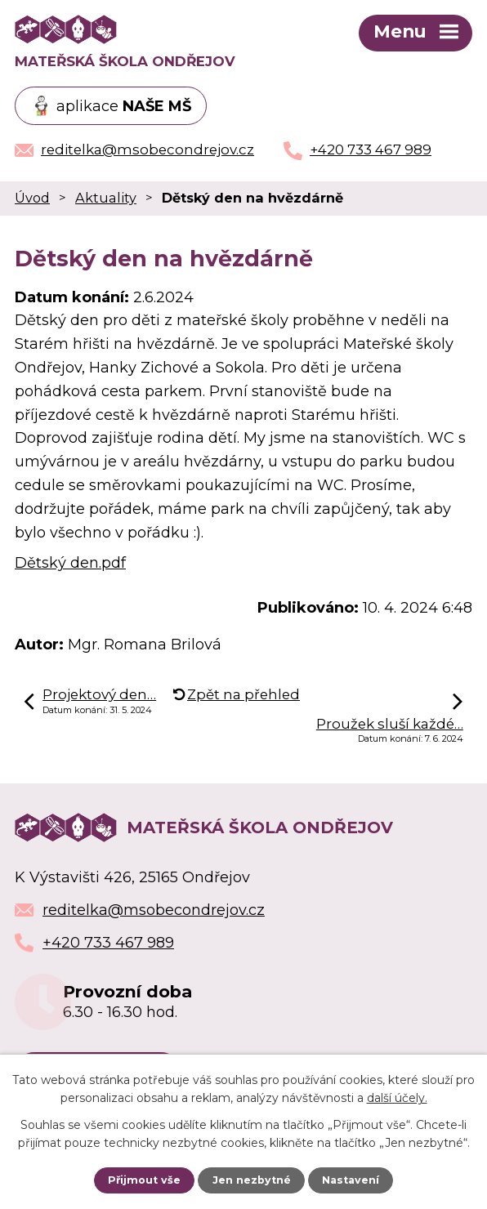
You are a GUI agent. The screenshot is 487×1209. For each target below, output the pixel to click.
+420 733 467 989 (108, 943)
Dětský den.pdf (70, 563)
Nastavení (350, 1180)
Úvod (32, 198)
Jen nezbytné (251, 1180)
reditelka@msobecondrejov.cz (153, 910)
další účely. (397, 1098)
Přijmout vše (144, 1180)
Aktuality (105, 198)
